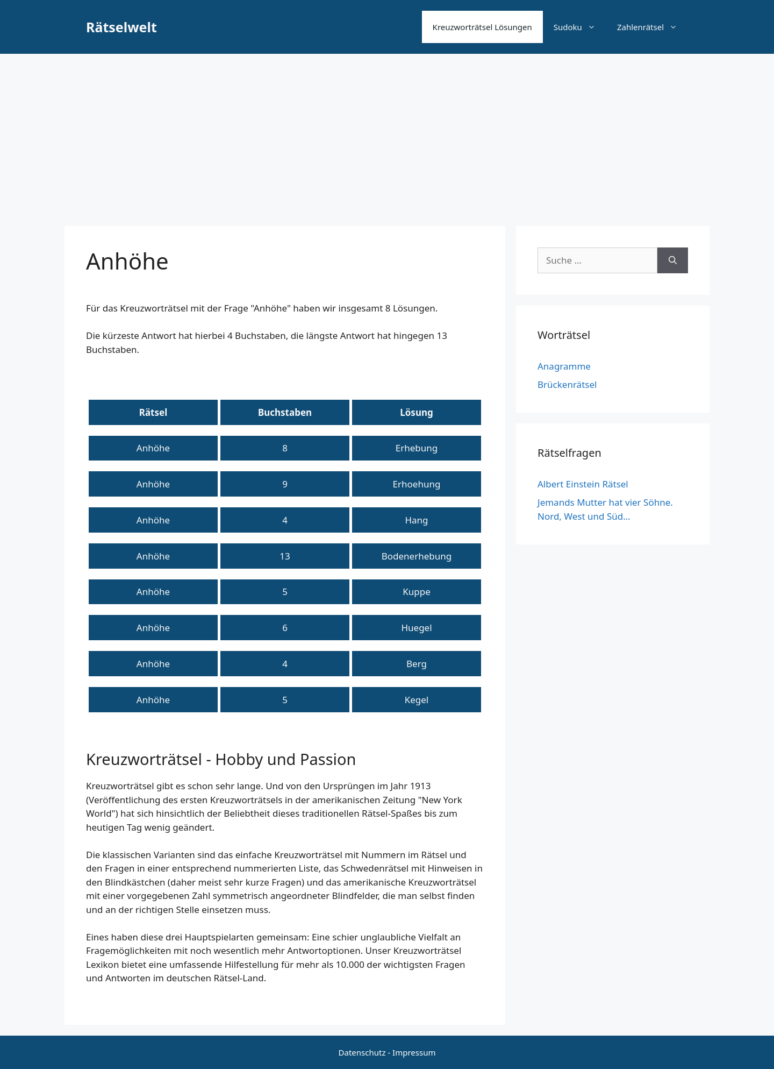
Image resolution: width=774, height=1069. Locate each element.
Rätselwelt (121, 27)
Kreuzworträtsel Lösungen (482, 27)
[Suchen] (672, 260)
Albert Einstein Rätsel (583, 484)
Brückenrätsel (567, 384)
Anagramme (564, 366)
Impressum (413, 1052)
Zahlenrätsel (652, 27)
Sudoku (580, 27)
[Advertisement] (387, 134)
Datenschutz (362, 1052)
